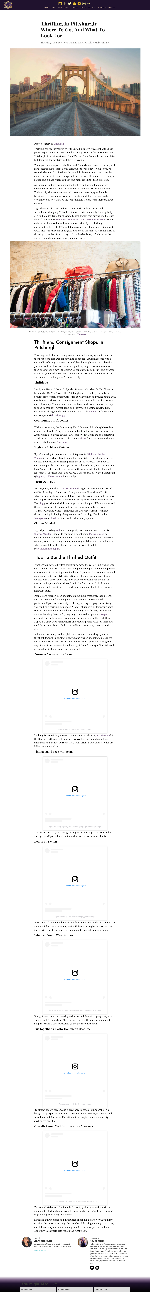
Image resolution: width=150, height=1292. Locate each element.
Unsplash (59, 143)
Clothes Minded (43, 533)
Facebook (62, 442)
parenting (102, 8)
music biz (111, 8)
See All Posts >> (40, 1251)
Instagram (40, 517)
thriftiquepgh (58, 415)
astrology (75, 8)
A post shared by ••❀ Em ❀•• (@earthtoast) (75, 1104)
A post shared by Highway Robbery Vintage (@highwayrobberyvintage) (75, 827)
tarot (83, 8)
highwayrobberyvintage (49, 476)
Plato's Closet (96, 533)
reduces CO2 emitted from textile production (81, 219)
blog (66, 8)
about (46, 8)
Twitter (55, 517)
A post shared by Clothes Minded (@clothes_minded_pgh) (74, 1201)
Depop (104, 614)
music (53, 8)
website (93, 411)
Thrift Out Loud (70, 488)
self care (91, 8)
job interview (103, 735)
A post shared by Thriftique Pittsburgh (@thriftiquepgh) (75, 917)
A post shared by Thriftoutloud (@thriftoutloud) (75, 729)
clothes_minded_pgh (47, 548)
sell (58, 530)
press (60, 8)
